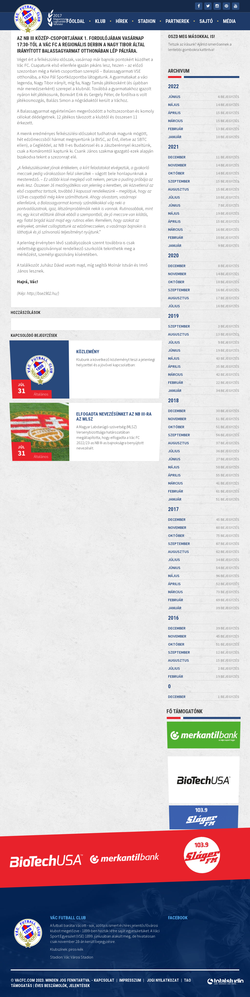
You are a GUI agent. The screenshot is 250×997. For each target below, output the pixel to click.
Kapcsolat (105, 980)
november (203, 165)
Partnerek (177, 21)
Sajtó (206, 21)
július (203, 197)
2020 (173, 255)
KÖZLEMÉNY (87, 363)
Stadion (146, 21)
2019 (173, 316)
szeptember (203, 181)
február (203, 128)
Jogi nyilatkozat (162, 980)
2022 (173, 86)
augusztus (203, 189)
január (203, 136)
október (203, 173)
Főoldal (75, 21)
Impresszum (131, 980)
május (203, 104)
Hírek (122, 21)
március (203, 120)
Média (229, 21)
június (203, 96)
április (203, 112)
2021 (173, 147)
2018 (173, 400)
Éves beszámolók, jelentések (62, 985)
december (203, 157)
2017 (173, 509)
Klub (100, 21)
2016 (173, 618)
